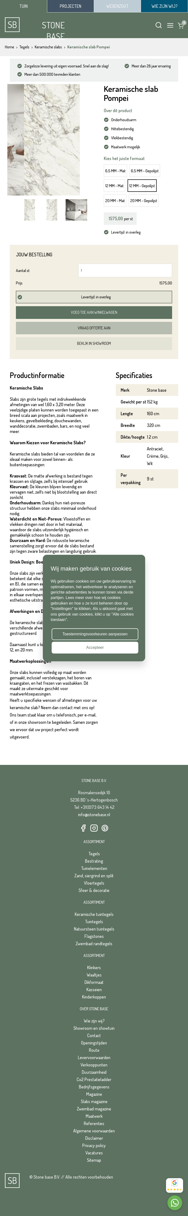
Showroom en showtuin (94, 1028)
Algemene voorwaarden (94, 1130)
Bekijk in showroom (94, 343)
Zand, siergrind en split (94, 875)
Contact (94, 1035)
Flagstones (94, 936)
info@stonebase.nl (94, 814)
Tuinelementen (94, 868)
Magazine (94, 1094)
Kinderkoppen (94, 996)
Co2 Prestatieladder (94, 1079)
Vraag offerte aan (94, 328)
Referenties (94, 1123)
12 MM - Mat (114, 185)
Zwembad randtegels (94, 943)
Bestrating (94, 861)
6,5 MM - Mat (115, 170)
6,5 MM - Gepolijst (145, 170)
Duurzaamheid (94, 1072)
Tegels (94, 853)
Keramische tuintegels (94, 914)
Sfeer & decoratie (94, 890)
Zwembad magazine (94, 1108)
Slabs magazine (94, 1101)
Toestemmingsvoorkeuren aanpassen (95, 634)
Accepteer (95, 647)
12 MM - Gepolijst (142, 185)
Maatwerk (94, 1116)
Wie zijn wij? (94, 1020)
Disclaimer (94, 1138)
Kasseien (94, 989)
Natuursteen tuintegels (94, 929)
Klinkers (94, 967)
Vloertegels (94, 883)
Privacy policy (94, 1145)
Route (94, 1050)
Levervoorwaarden (94, 1057)
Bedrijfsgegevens (94, 1086)
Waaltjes (94, 974)
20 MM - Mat (115, 200)
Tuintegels (94, 921)
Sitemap (94, 1160)
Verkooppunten (94, 1064)
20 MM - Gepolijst (143, 200)
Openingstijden (94, 1042)
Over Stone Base (94, 1008)
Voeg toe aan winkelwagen (94, 312)
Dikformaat (94, 982)
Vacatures (94, 1152)
